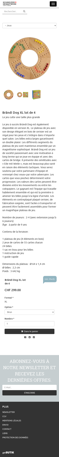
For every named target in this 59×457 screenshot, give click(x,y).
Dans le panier (29, 331)
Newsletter (8, 412)
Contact (6, 429)
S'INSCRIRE (29, 393)
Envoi (5, 424)
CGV (4, 416)
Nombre (9, 318)
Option (9, 307)
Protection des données (15, 437)
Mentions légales (11, 420)
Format (9, 297)
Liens (5, 433)
